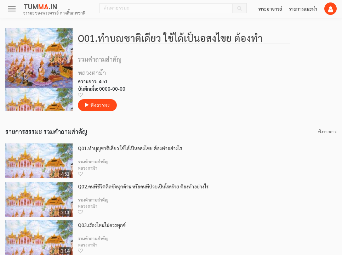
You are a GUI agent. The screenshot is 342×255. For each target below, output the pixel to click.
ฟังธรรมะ (97, 105)
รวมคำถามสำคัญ (93, 161)
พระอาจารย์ (270, 8)
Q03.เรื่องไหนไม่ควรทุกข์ (102, 225)
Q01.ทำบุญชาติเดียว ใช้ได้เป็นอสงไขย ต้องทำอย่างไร (130, 148)
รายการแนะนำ (303, 8)
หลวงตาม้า (87, 168)
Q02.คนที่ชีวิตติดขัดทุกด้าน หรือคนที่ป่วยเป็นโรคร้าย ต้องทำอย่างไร (143, 186)
